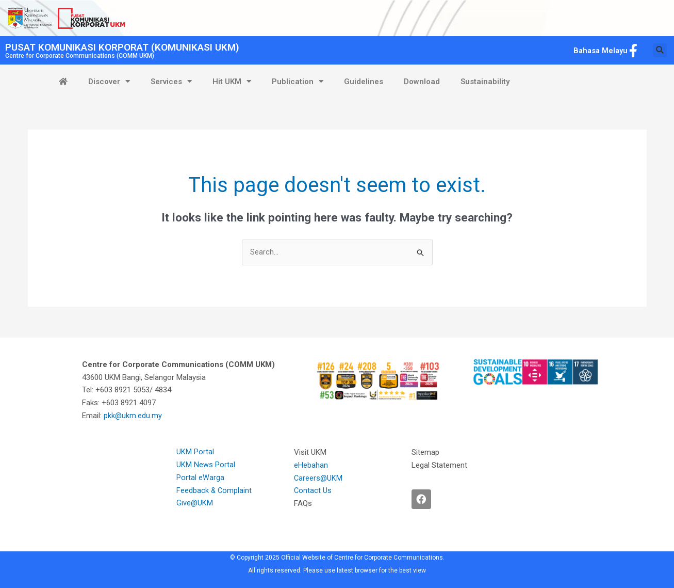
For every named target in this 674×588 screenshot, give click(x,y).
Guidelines (363, 81)
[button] (660, 50)
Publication (297, 81)
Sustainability (485, 81)
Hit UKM (231, 81)
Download (422, 81)
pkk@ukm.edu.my (134, 416)
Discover (109, 81)
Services (171, 81)
